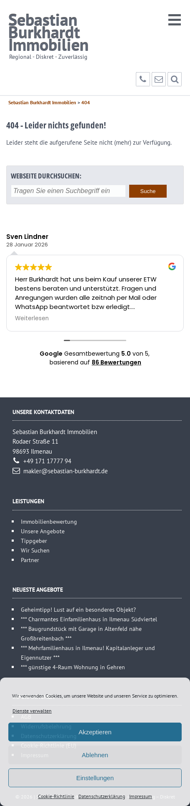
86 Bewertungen (116, 362)
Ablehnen (95, 754)
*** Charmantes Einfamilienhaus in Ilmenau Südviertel (89, 619)
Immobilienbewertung (49, 521)
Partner (30, 560)
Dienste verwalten (32, 711)
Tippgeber (34, 541)
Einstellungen (95, 777)
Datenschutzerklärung (101, 796)
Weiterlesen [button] (32, 318)
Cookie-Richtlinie (56, 796)
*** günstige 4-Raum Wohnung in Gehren (73, 667)
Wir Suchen (35, 550)
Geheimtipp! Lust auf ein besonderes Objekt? (78, 609)
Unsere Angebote (43, 531)
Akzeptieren (94, 732)
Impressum (140, 796)
